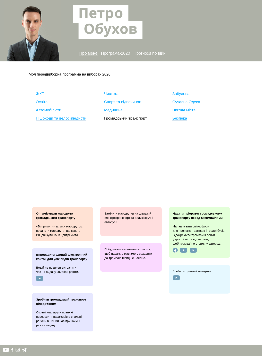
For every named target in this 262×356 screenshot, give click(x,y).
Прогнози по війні (149, 53)
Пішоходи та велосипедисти (61, 118)
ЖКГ (40, 94)
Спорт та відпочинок (122, 102)
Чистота (111, 94)
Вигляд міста (183, 110)
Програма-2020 (115, 53)
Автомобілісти (48, 110)
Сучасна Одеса (186, 102)
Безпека (179, 118)
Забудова (180, 94)
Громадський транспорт (125, 118)
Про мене (88, 53)
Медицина (113, 110)
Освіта (42, 102)
